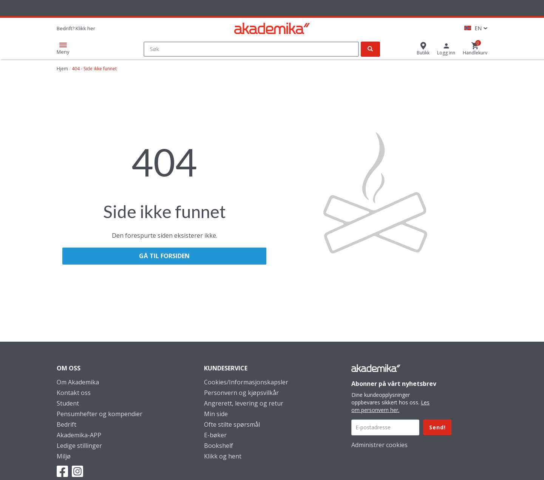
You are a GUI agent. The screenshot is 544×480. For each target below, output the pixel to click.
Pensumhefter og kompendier (99, 414)
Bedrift (66, 424)
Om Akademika (78, 382)
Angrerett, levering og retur (243, 403)
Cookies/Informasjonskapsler (246, 382)
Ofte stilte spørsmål (232, 424)
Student (68, 403)
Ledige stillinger (79, 445)
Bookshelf (218, 445)
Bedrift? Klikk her (76, 28)
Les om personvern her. (390, 406)
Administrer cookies (379, 445)
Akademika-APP (79, 435)
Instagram (77, 471)
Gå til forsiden (164, 256)
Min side (216, 414)
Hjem (62, 68)
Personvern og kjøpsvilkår (241, 392)
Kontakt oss (74, 392)
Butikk (423, 53)
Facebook (62, 471)
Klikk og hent (222, 456)
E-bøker (215, 435)
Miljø (64, 456)
